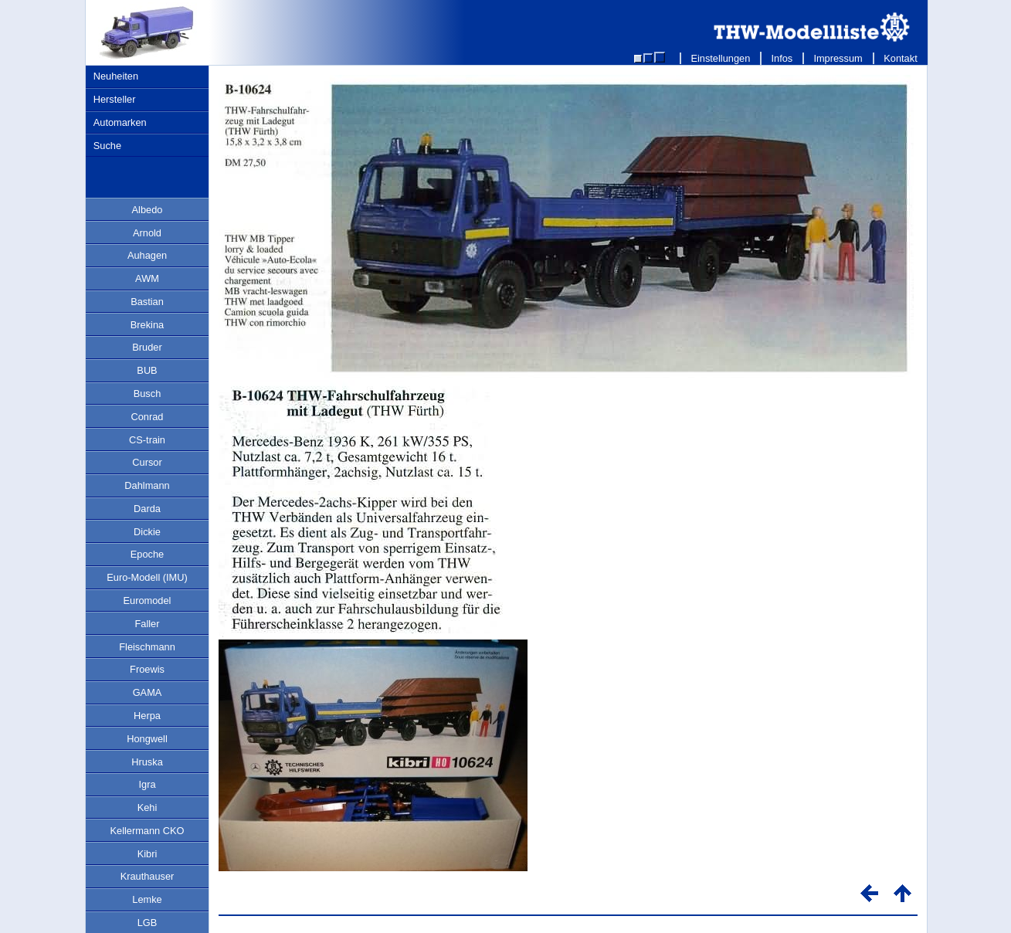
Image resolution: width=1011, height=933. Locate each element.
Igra (146, 784)
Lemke (146, 899)
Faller (147, 623)
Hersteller (114, 99)
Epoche (147, 554)
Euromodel (147, 600)
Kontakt (901, 58)
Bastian (147, 301)
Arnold (147, 233)
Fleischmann (147, 647)
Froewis (147, 669)
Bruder (146, 347)
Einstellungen (720, 58)
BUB (147, 370)
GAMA (147, 692)
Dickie (147, 532)
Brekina (147, 325)
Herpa (147, 715)
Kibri (147, 854)
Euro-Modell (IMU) (147, 577)
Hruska (147, 762)
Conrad (147, 416)
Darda (147, 508)
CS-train (147, 440)
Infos (782, 58)
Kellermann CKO (147, 830)
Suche (107, 145)
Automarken (120, 122)
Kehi (147, 807)
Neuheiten (115, 76)
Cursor (146, 462)
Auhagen (147, 255)
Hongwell (147, 739)
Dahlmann (146, 485)
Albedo (147, 209)
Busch (147, 393)
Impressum (838, 58)
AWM (147, 278)
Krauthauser (147, 876)
